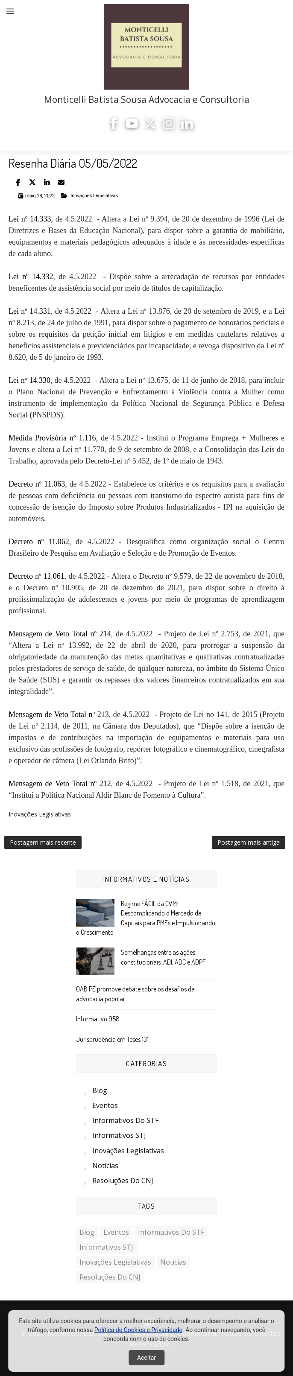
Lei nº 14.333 (30, 219)
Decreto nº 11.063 (37, 484)
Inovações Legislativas (94, 195)
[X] (150, 127)
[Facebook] (114, 127)
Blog (99, 1090)
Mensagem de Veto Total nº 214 (60, 634)
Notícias (105, 1165)
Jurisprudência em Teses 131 (112, 1039)
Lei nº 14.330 (29, 380)
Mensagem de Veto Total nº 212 (60, 783)
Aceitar (146, 1357)
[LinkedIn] (187, 127)
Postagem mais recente (43, 842)
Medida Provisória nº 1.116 (52, 438)
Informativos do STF (125, 1120)
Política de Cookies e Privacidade (138, 1329)
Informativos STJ (119, 1135)
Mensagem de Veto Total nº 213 (59, 714)
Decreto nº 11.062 (39, 541)
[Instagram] (169, 127)
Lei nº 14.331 (30, 311)
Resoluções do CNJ (122, 1180)
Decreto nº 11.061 (36, 576)
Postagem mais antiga (248, 842)
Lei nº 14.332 (31, 276)
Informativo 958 (98, 1019)
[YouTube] (132, 127)
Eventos (105, 1105)
